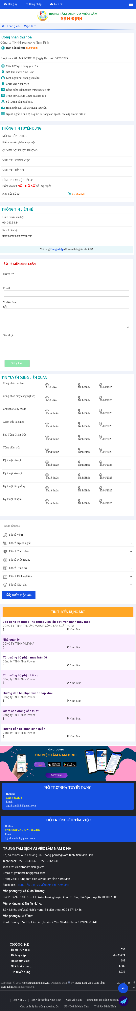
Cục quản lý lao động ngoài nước (39, 1006)
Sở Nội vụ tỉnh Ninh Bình (46, 999)
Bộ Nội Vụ (19, 999)
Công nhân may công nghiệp (19, 396)
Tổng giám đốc (11, 447)
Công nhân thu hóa (13, 383)
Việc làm (30, 26)
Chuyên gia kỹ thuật (14, 408)
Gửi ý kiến (17, 363)
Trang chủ (11, 26)
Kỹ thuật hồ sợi (12, 460)
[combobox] (68, 535)
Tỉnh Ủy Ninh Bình (105, 1006)
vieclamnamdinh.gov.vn (35, 982)
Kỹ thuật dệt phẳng (14, 486)
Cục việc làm (74, 999)
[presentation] (34, 345)
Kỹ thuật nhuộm (12, 499)
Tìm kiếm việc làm (19, 595)
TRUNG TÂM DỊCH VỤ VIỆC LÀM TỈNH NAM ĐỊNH (42, 884)
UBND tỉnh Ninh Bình (76, 1006)
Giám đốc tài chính (13, 421)
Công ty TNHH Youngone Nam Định (24, 42)
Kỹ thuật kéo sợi (12, 473)
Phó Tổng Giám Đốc (14, 434)
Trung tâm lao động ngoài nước (105, 999)
